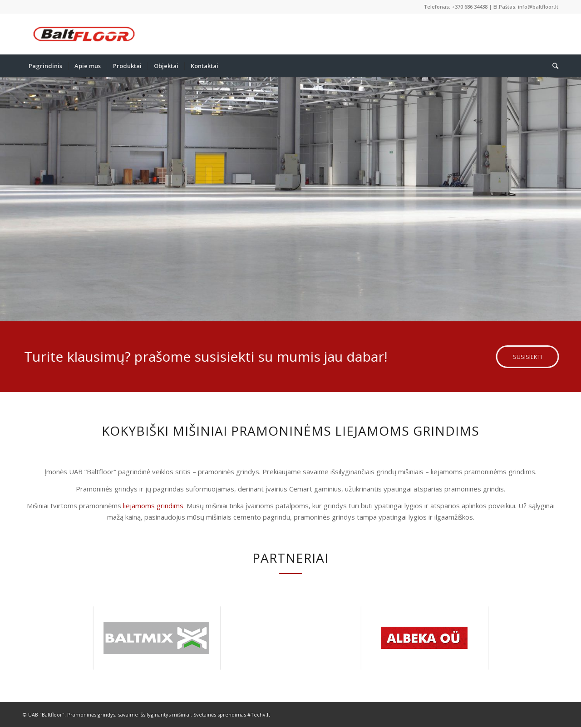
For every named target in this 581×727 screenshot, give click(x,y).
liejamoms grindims (153, 505)
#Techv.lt (258, 714)
